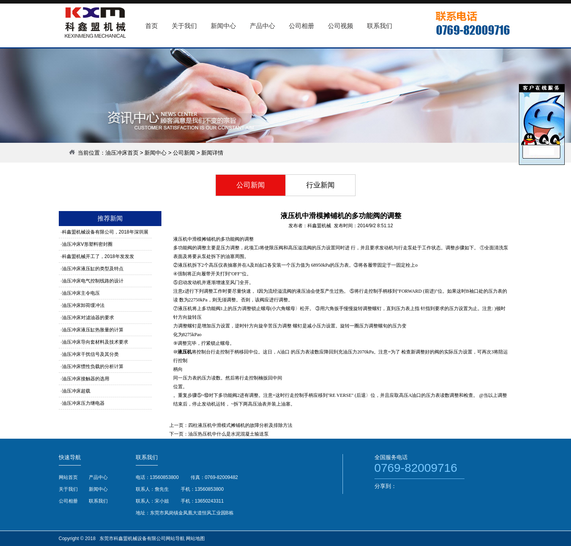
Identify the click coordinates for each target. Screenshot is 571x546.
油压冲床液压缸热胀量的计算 (93, 330)
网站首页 (68, 477)
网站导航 (175, 538)
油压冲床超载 (76, 391)
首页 (151, 25)
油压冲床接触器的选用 (85, 378)
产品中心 (98, 477)
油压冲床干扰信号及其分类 (90, 354)
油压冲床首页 (122, 153)
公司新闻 (184, 153)
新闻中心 (155, 153)
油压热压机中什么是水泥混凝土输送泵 (228, 434)
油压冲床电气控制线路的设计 (93, 281)
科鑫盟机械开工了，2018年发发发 (98, 256)
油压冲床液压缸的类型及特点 (93, 268)
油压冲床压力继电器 (83, 403)
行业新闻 (320, 185)
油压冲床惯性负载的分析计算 (93, 366)
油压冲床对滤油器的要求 (88, 317)
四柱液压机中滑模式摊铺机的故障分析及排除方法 (240, 425)
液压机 (185, 352)
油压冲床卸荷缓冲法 (83, 305)
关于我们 (68, 489)
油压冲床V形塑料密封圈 (87, 244)
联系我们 (98, 501)
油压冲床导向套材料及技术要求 (95, 342)
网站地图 (195, 538)
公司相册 (68, 501)
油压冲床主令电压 (81, 293)
